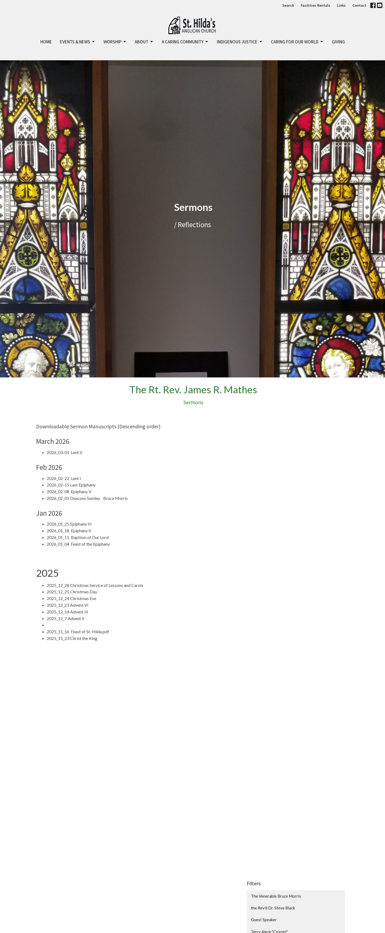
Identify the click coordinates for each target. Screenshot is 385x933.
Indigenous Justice (240, 41)
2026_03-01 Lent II (64, 452)
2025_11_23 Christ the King (72, 638)
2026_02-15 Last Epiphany (71, 484)
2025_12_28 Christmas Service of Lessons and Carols (95, 585)
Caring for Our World (297, 41)
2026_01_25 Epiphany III (69, 523)
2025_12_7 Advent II (65, 618)
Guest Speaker (264, 919)
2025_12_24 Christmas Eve (71, 598)
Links (341, 5)
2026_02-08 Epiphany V (69, 491)
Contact (359, 5)
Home (46, 41)
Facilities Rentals (315, 5)
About (144, 41)
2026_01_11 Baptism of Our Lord (78, 537)
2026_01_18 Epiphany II (69, 530)
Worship (115, 41)
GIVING (338, 41)
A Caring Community (185, 41)
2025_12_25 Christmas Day (72, 591)
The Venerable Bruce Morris (276, 896)
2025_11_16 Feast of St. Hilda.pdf (78, 631)
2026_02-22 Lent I (64, 478)
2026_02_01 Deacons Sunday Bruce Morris (87, 498)
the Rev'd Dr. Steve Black (273, 907)
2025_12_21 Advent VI (67, 605)
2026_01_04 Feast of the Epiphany (78, 543)
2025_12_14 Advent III (67, 611)
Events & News (77, 41)
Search (288, 5)
